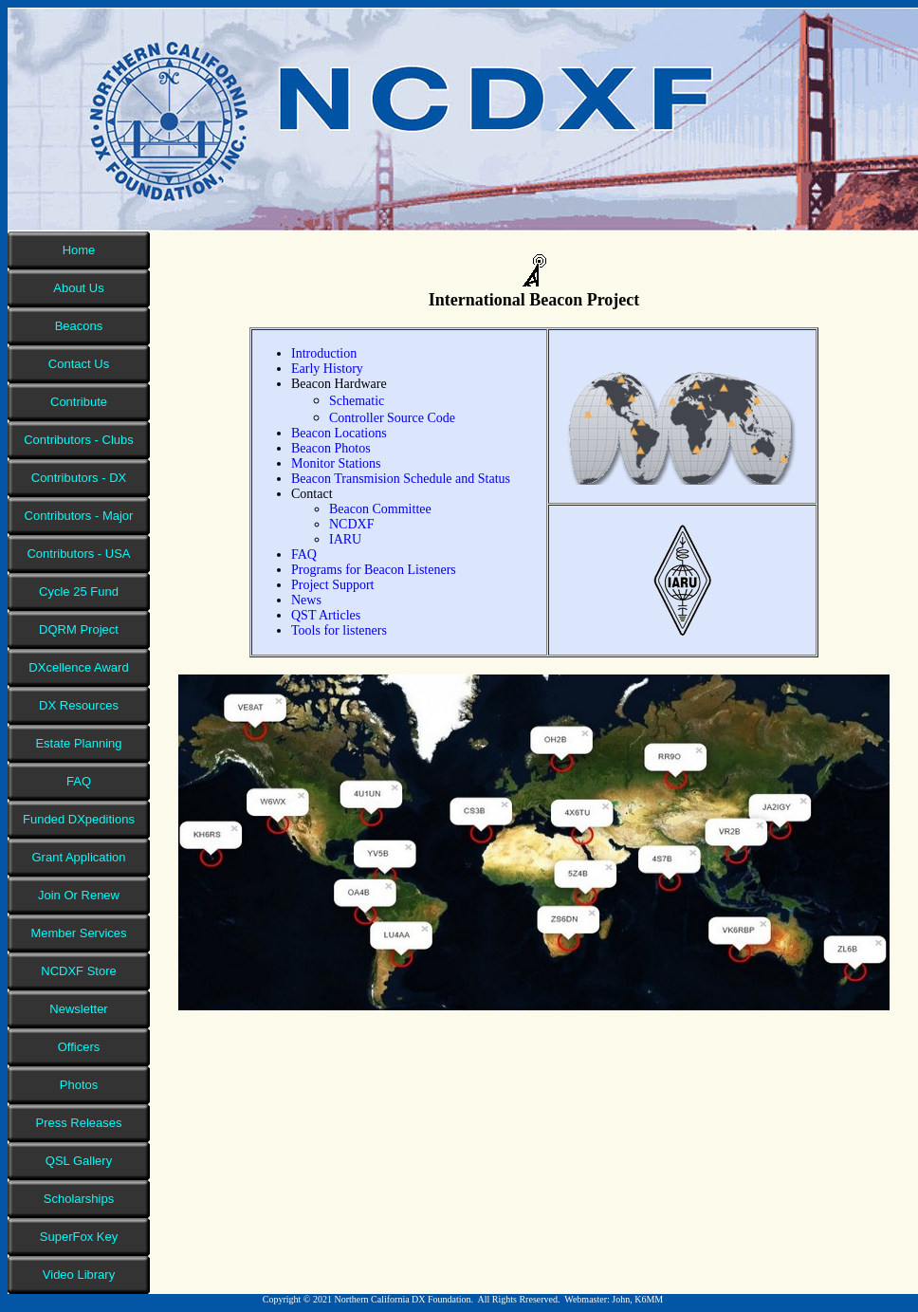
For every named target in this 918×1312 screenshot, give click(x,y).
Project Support (333, 585)
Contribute (78, 402)
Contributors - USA (78, 553)
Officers (79, 1047)
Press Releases (78, 1123)
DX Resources (79, 705)
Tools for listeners (339, 630)
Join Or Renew (78, 895)
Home (79, 250)
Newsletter (78, 1009)
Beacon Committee (380, 509)
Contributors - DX (78, 478)
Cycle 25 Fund (79, 591)
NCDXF (351, 524)
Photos (79, 1085)
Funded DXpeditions (79, 819)
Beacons (79, 326)
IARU (345, 539)
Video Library (79, 1274)
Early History (327, 368)
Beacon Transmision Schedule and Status (400, 478)
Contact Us (78, 364)
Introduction (324, 353)
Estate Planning (78, 743)
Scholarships (79, 1199)
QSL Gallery (79, 1161)
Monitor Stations (336, 463)
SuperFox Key (79, 1236)
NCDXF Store (78, 971)
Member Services (78, 933)
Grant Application (78, 857)
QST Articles (325, 615)
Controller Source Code (392, 418)
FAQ (78, 781)
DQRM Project (79, 629)
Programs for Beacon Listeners (373, 570)
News (306, 600)
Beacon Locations (339, 433)
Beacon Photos (331, 448)
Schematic (356, 401)
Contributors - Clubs (79, 440)
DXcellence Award (78, 667)
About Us (78, 288)
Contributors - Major (79, 515)
